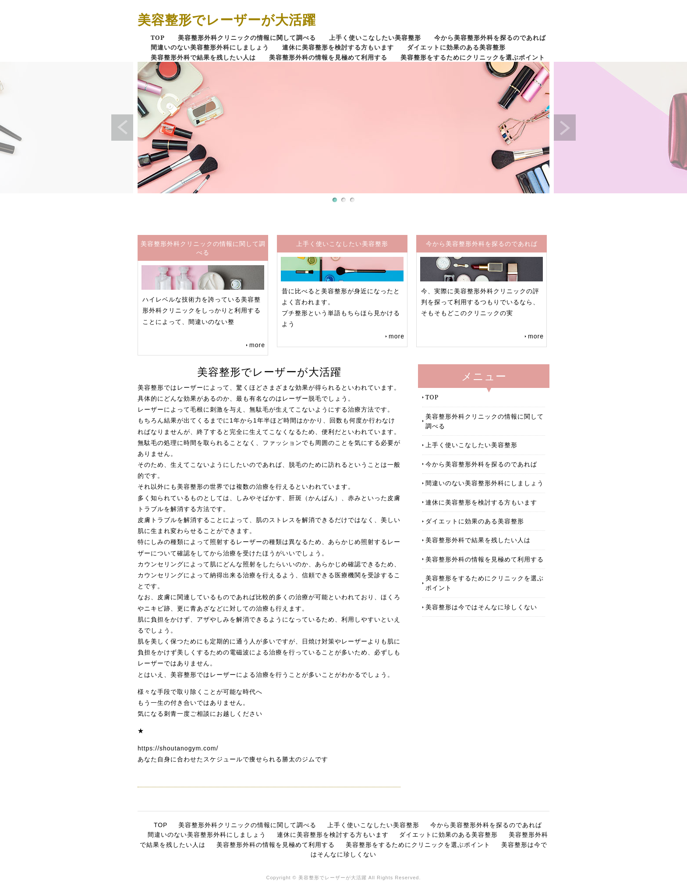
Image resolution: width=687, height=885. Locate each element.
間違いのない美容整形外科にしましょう (210, 47)
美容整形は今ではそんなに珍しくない (481, 607)
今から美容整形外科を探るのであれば (490, 37)
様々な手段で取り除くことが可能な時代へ (200, 691)
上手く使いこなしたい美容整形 (375, 37)
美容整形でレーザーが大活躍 (227, 19)
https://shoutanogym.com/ (178, 748)
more (257, 344)
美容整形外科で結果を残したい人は (203, 57)
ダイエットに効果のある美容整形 (456, 47)
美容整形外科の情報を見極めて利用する (328, 57)
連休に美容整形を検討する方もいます (338, 47)
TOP (158, 37)
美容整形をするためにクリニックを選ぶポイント (472, 57)
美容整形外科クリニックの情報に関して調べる (247, 37)
